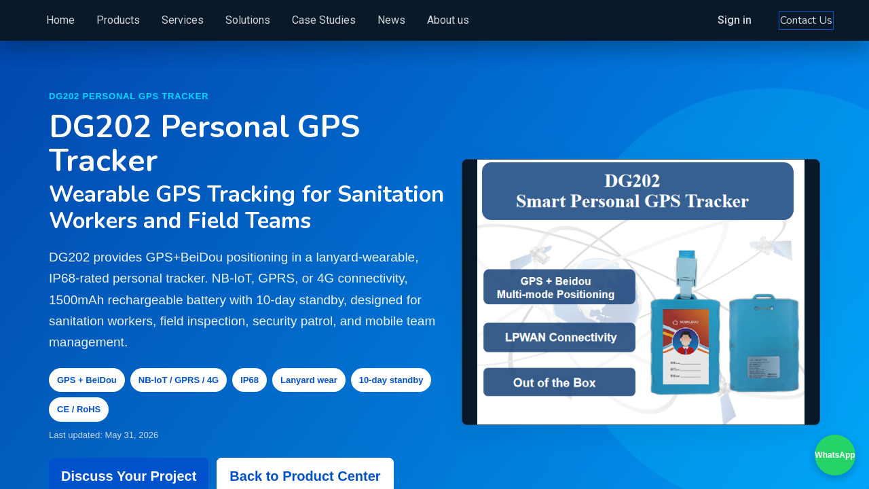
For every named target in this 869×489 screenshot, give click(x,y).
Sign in (712, 20)
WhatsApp (835, 455)
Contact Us (784, 20)
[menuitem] (83, 20)
